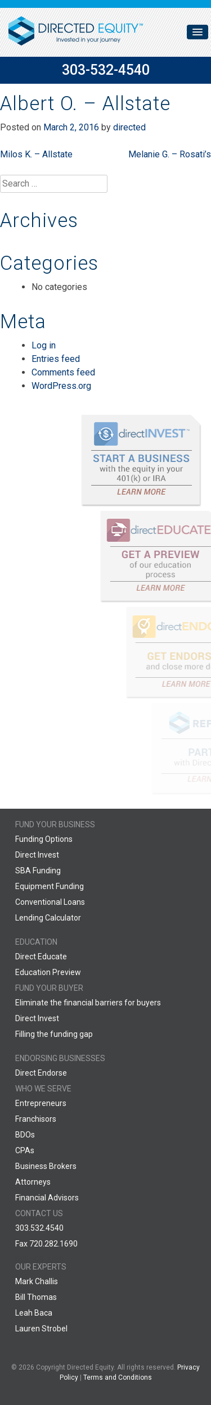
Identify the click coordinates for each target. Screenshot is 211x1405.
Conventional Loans (50, 902)
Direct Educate (41, 956)
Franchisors (35, 1118)
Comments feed (63, 372)
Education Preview (48, 972)
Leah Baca (33, 1312)
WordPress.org (61, 385)
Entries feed (56, 358)
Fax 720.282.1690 (46, 1243)
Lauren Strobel (41, 1328)
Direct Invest (37, 854)
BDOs (25, 1134)
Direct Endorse (41, 1072)
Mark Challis (36, 1281)
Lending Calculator (48, 917)
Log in (44, 345)
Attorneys (33, 1181)
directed (129, 127)
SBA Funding (38, 870)
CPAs (24, 1150)
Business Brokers (46, 1166)
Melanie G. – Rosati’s (169, 154)
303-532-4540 (106, 70)
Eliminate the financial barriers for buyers (88, 1002)
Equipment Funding (49, 886)
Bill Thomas (36, 1297)
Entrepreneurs (40, 1103)
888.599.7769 (39, 1259)
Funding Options (44, 839)
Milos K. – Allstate (36, 154)
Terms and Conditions (117, 1377)
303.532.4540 (39, 1227)
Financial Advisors (47, 1197)
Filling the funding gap (54, 1034)
